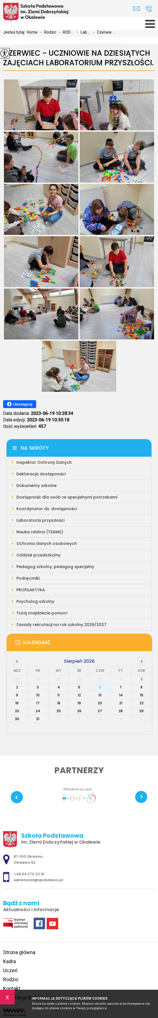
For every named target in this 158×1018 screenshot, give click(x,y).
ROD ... (65, 32)
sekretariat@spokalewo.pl (136, 9)
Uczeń (10, 970)
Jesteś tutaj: (15, 32)
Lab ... (82, 32)
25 (59, 711)
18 (58, 703)
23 (17, 711)
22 (142, 703)
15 (141, 695)
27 (100, 711)
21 (120, 703)
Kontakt (11, 988)
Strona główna (19, 952)
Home (32, 32)
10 (38, 695)
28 (121, 711)
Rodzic (47, 32)
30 (17, 718)
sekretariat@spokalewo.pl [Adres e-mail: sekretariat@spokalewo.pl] (38, 880)
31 (37, 718)
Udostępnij (19, 404)
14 (121, 695)
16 (17, 703)
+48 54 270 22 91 (149, 9)
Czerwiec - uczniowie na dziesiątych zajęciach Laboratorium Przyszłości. (78, 58)
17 (38, 703)
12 (79, 695)
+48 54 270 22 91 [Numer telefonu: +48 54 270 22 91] (29, 874)
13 (99, 695)
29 (141, 711)
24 (38, 711)
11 (58, 695)
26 (79, 711)
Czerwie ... (102, 32)
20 (100, 703)
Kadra (9, 961)
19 (79, 703)
